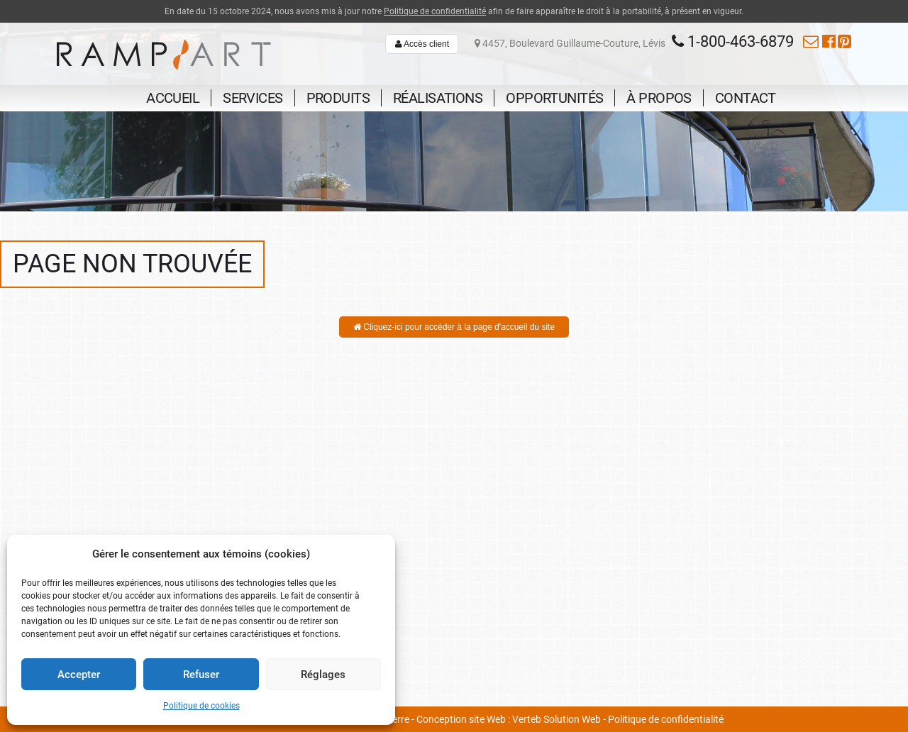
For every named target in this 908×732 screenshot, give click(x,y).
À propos (658, 97)
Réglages (323, 674)
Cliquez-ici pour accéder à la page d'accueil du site (454, 327)
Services (252, 97)
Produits (338, 97)
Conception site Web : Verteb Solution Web (508, 719)
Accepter (78, 674)
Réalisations (437, 97)
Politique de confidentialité (435, 11)
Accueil (172, 97)
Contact (745, 97)
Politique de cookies (201, 706)
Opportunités (554, 97)
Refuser (201, 674)
